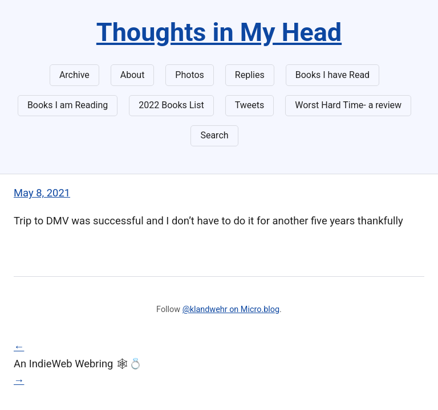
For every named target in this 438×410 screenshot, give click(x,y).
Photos (189, 74)
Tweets (250, 105)
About (132, 74)
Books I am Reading (67, 105)
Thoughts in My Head (219, 32)
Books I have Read (332, 74)
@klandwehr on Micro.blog (230, 309)
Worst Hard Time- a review (348, 105)
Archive (74, 74)
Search (214, 135)
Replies (250, 74)
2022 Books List (171, 105)
